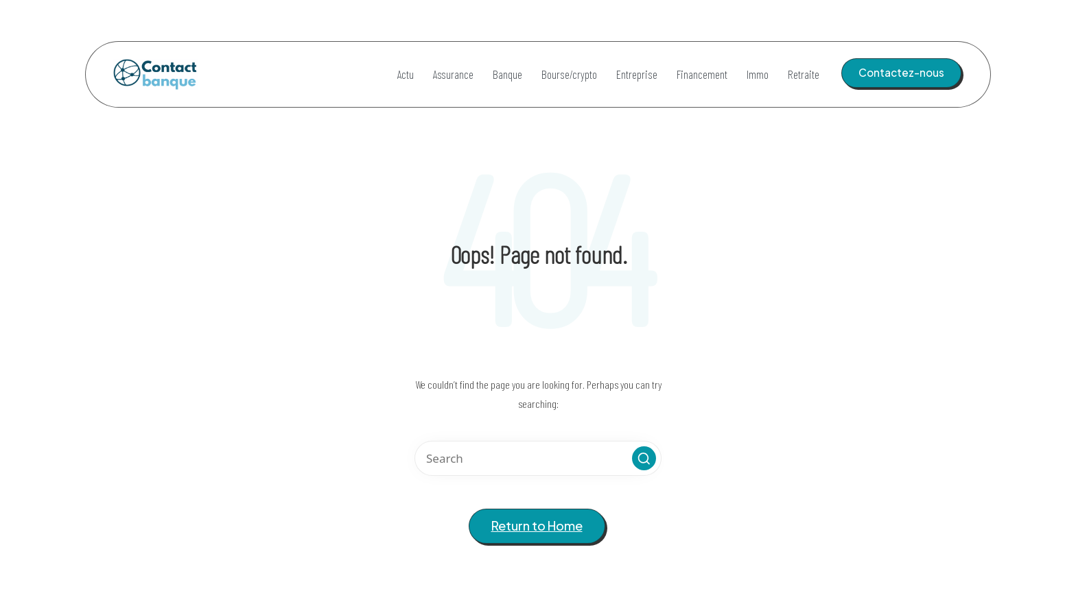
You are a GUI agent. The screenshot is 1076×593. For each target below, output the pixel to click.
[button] (901, 72)
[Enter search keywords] (538, 458)
